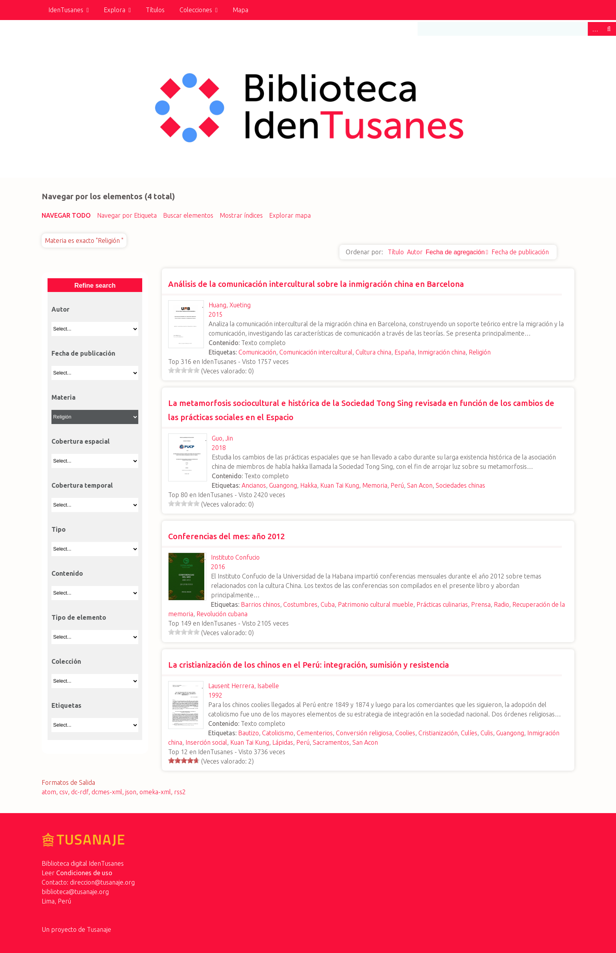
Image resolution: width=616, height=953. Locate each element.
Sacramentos (331, 742)
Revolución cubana (222, 613)
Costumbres (300, 604)
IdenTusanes (65, 9)
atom (49, 791)
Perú (397, 485)
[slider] (184, 370)
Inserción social (206, 742)
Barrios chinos (260, 604)
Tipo (58, 529)
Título (396, 251)
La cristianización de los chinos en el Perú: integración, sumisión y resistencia (308, 664)
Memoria (374, 485)
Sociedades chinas (460, 485)
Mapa (240, 9)
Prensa (481, 604)
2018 (219, 447)
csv (63, 791)
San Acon (420, 485)
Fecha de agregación (455, 252)
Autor (415, 251)
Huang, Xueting (230, 304)
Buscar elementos (188, 215)
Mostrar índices (241, 215)
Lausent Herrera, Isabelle (243, 685)
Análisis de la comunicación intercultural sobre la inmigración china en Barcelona (316, 283)
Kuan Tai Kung (339, 485)
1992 (215, 695)
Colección (66, 661)
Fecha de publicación (520, 251)
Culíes (469, 732)
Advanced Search (595, 29)
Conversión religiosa (364, 732)
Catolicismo (277, 732)
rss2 (180, 791)
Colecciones (196, 9)
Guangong (283, 485)
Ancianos (254, 485)
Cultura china (373, 352)
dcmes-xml (107, 791)
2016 (218, 566)
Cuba (328, 604)
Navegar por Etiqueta (127, 215)
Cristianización (438, 732)
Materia (63, 397)
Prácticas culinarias (442, 604)
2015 (216, 314)
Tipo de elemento (78, 617)
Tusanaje (99, 929)
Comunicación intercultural (315, 352)
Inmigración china (442, 352)
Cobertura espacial (80, 441)
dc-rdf (79, 791)
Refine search (95, 285)
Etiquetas (66, 705)
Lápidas (282, 742)
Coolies (405, 732)
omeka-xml (155, 791)
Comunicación (257, 352)
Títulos (155, 9)
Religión (480, 352)
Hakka (308, 485)
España (404, 352)
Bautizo (248, 732)
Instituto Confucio (235, 557)
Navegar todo (66, 215)
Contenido (67, 573)
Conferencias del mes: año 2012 (226, 536)
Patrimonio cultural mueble (375, 604)
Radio (501, 604)
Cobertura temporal (82, 485)
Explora (114, 9)
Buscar (609, 29)
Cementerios (315, 732)
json (130, 791)
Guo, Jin (222, 438)
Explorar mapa (290, 215)
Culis (486, 732)
